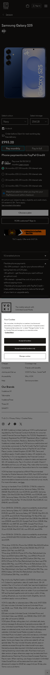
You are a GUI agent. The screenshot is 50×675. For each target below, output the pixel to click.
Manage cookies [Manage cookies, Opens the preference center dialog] (25, 356)
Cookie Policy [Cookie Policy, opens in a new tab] (9, 332)
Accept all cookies (25, 341)
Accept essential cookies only (25, 348)
